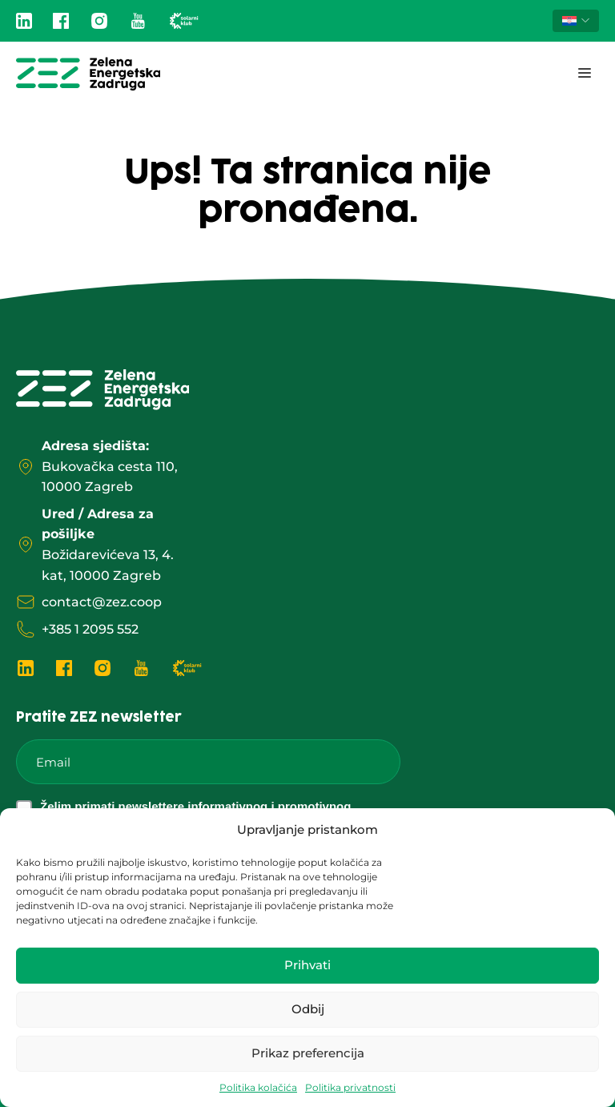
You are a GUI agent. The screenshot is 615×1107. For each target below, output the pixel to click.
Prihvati (307, 964)
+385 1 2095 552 (90, 629)
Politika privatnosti (350, 1087)
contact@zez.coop (102, 602)
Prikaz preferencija (307, 1053)
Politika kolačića (258, 1087)
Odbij (307, 1008)
